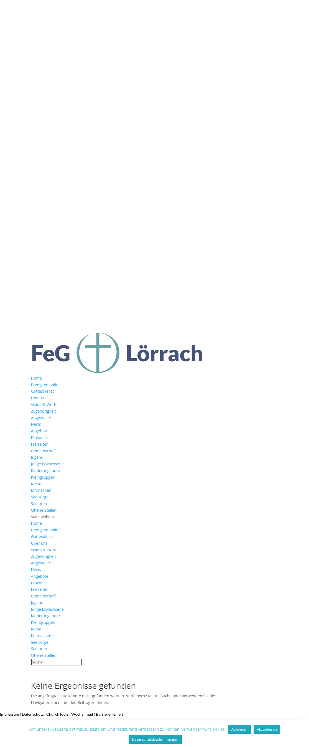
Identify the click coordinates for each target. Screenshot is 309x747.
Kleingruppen (43, 477)
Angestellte (41, 417)
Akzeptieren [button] (267, 729)
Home (36, 378)
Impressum (9, 714)
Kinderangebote (45, 470)
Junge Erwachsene (47, 463)
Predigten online (46, 384)
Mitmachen (41, 490)
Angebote (39, 430)
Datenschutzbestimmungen (155, 739)
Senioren (39, 503)
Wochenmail (82, 714)
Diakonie (39, 437)
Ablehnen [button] (239, 729)
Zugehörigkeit (43, 411)
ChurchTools (57, 714)
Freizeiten (40, 444)
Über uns (39, 397)
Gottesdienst (42, 391)
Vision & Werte (44, 404)
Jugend (37, 457)
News (36, 424)
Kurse (36, 483)
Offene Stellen (44, 510)
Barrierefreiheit (109, 714)
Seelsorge (39, 496)
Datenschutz (33, 714)
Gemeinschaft (43, 450)
